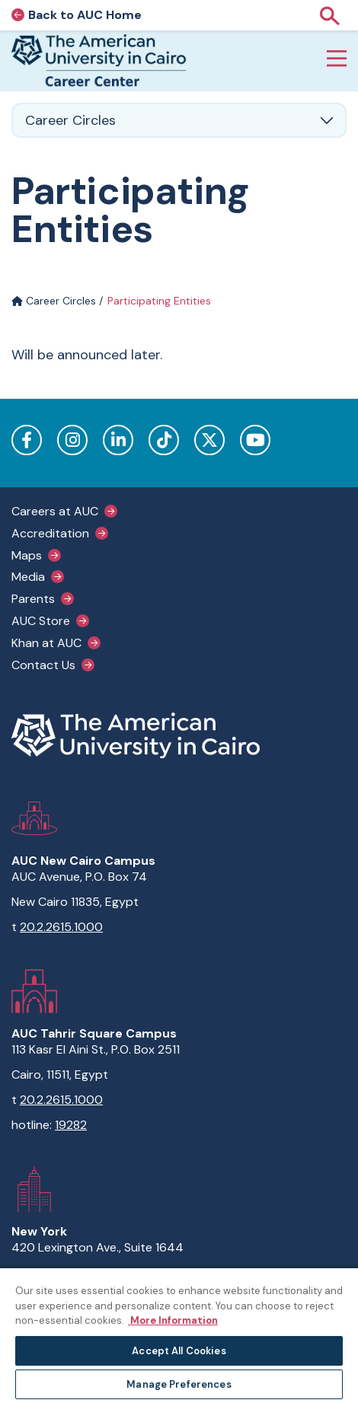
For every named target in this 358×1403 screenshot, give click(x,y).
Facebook (26, 440)
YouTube (255, 440)
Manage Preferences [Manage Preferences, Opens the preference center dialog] (178, 1384)
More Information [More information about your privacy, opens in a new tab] (173, 1320)
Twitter (209, 440)
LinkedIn (118, 440)
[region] (179, 1335)
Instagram (72, 440)
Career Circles (53, 301)
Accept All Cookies (178, 1350)
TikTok (164, 440)
